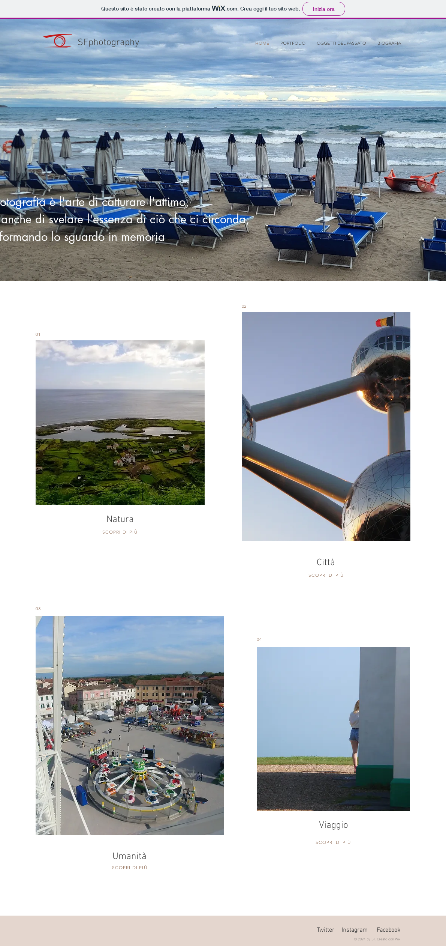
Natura (120, 519)
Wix (397, 938)
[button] (293, 43)
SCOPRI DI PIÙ (120, 532)
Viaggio (333, 825)
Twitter (325, 928)
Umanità (129, 856)
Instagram (354, 928)
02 (244, 306)
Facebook (388, 928)
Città (326, 563)
